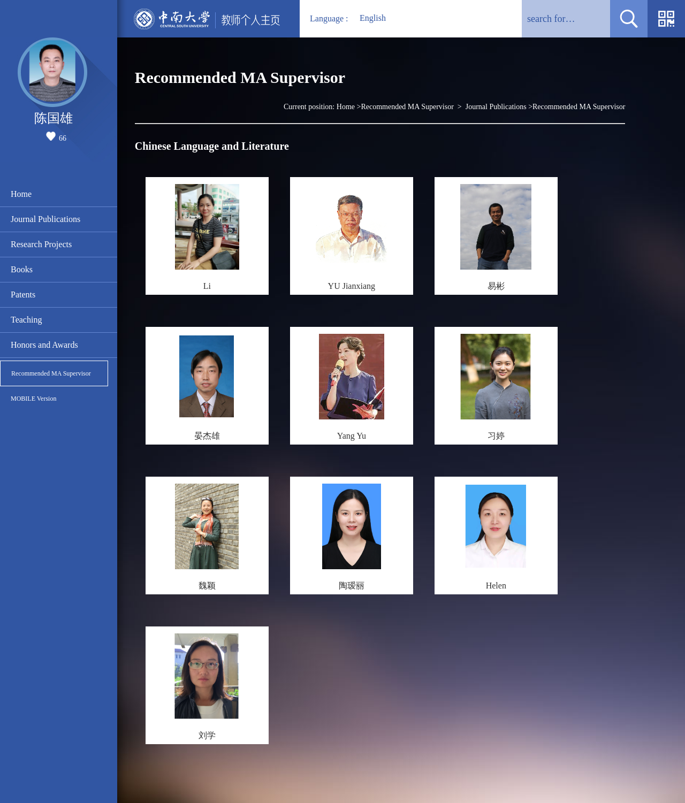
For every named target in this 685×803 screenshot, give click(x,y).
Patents (23, 294)
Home (21, 193)
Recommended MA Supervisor (51, 373)
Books (22, 269)
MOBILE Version (33, 398)
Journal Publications (45, 219)
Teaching (26, 319)
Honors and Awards (44, 344)
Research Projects (41, 244)
